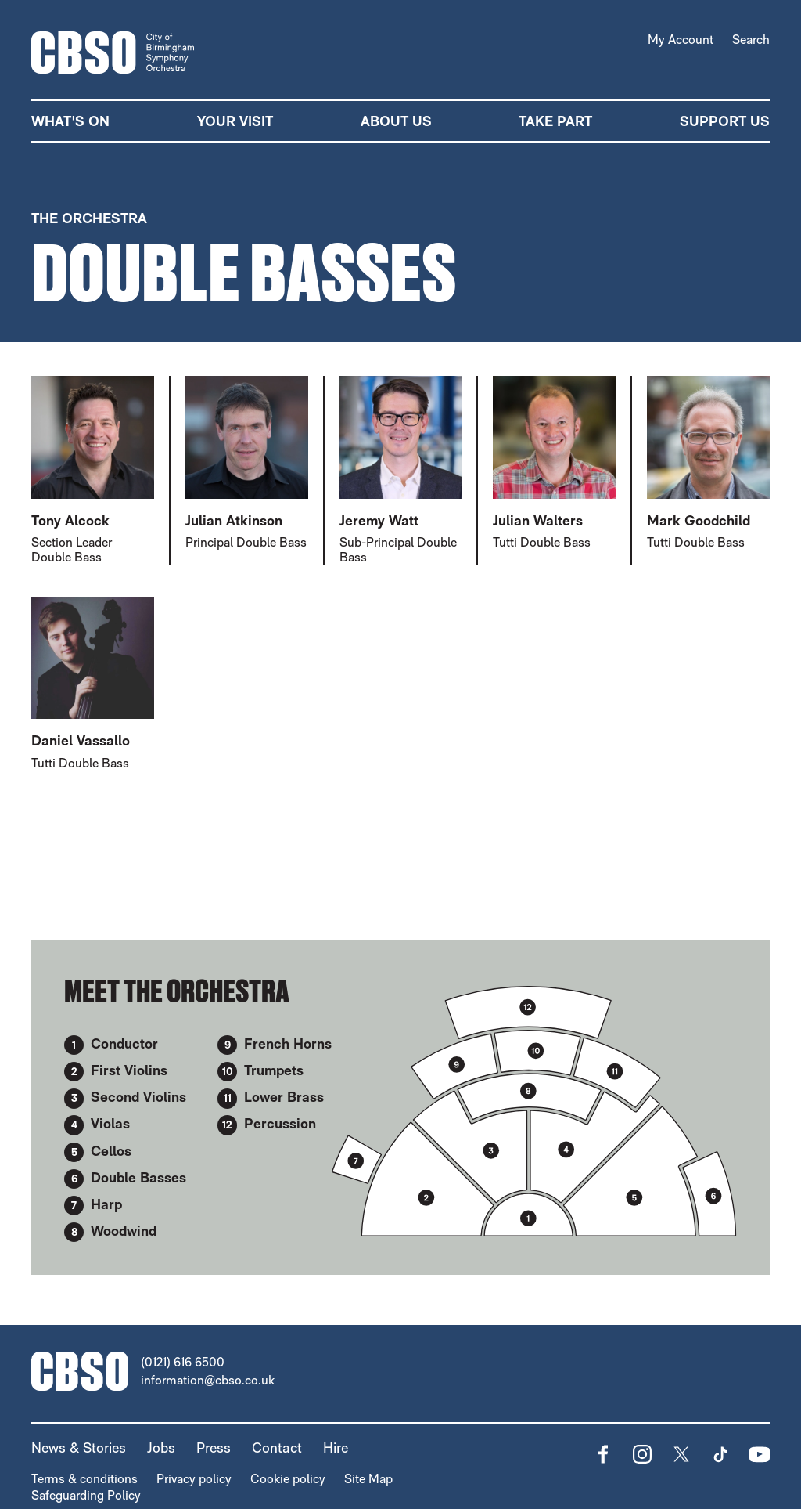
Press (213, 1447)
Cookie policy (287, 1478)
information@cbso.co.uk (208, 1380)
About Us (396, 121)
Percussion (280, 1123)
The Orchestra (89, 218)
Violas (110, 1123)
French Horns (288, 1043)
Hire (335, 1447)
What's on (70, 121)
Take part (555, 121)
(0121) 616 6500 (182, 1362)
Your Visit (235, 121)
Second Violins (138, 1096)
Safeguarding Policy (86, 1495)
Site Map (368, 1478)
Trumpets (274, 1070)
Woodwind (123, 1230)
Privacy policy (194, 1478)
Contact (277, 1447)
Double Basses (138, 1177)
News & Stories (78, 1447)
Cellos (111, 1150)
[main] (400, 709)
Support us (725, 121)
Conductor (124, 1043)
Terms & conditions (84, 1478)
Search (751, 39)
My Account (680, 39)
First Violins (129, 1070)
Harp (106, 1204)
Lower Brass (284, 1096)
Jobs (161, 1447)
